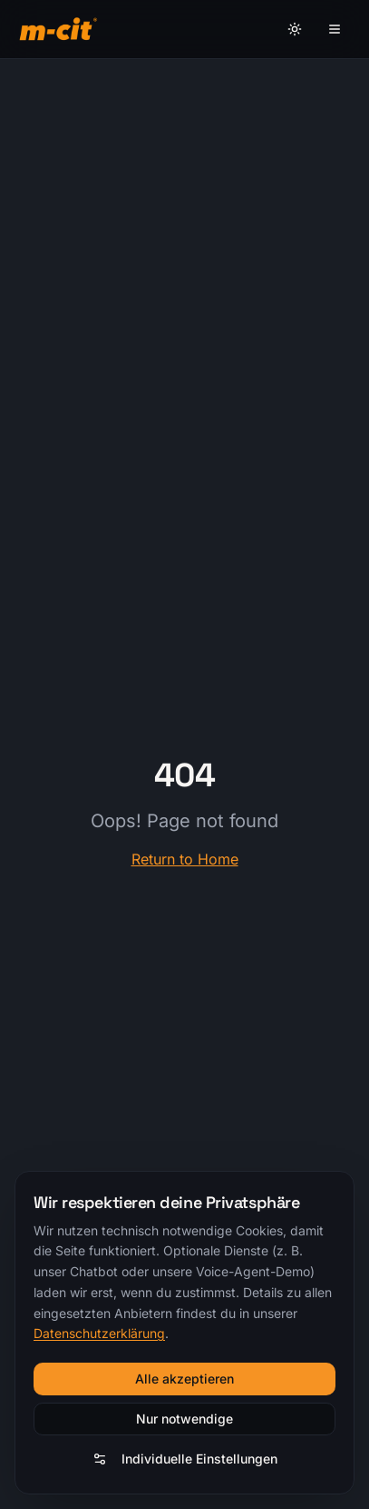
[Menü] (334, 29)
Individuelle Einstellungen (184, 1458)
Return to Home (184, 859)
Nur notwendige (184, 1418)
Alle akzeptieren (184, 1378)
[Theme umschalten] (294, 29)
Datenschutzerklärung (99, 1333)
